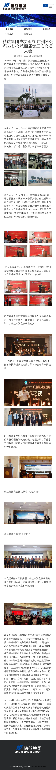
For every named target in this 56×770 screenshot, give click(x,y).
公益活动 (28, 34)
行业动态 (9, 34)
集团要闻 (9, 29)
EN (45, 6)
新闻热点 (46, 29)
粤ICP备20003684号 (38, 766)
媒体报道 (28, 29)
